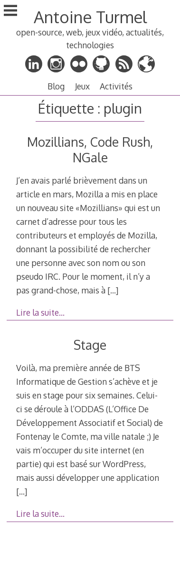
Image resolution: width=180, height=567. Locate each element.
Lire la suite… (40, 312)
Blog (56, 86)
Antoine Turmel (90, 17)
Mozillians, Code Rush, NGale (90, 149)
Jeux (82, 86)
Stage (90, 345)
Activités (116, 86)
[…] (112, 290)
